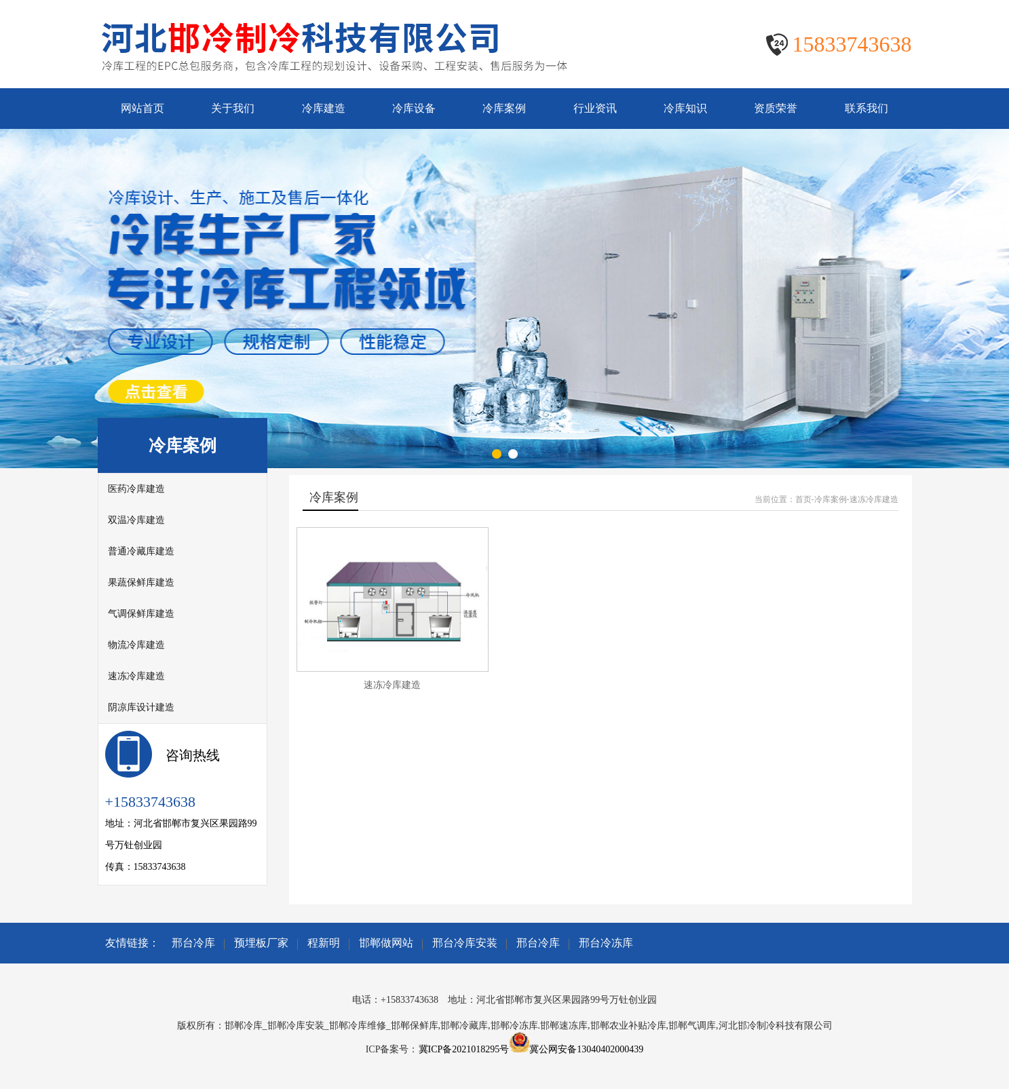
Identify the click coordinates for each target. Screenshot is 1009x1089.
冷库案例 (504, 108)
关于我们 (232, 108)
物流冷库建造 (136, 645)
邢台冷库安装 (464, 943)
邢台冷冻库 (606, 943)
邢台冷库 (193, 943)
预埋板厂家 (261, 943)
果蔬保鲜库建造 (141, 582)
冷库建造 (323, 108)
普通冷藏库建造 (141, 551)
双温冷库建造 (136, 520)
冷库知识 (685, 108)
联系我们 (866, 108)
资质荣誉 (775, 108)
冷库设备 (414, 108)
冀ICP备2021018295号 (464, 1049)
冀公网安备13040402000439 (586, 1049)
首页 (803, 499)
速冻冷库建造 (136, 676)
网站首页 (142, 108)
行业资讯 (595, 108)
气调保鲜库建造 (141, 614)
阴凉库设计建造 (141, 707)
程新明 (323, 943)
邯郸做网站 (386, 943)
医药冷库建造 (136, 489)
